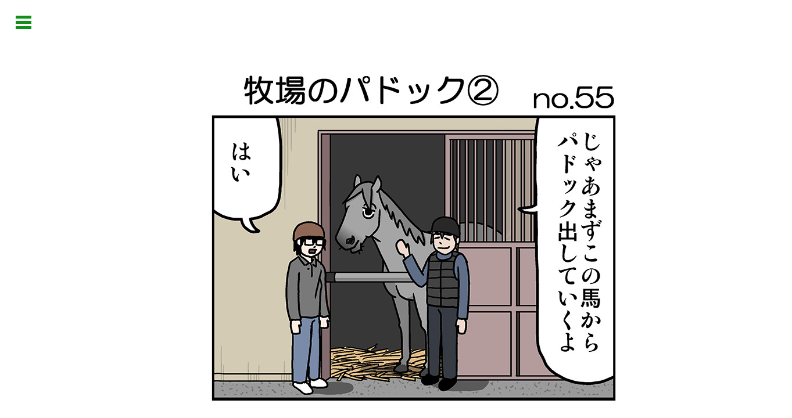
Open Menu (23, 22)
